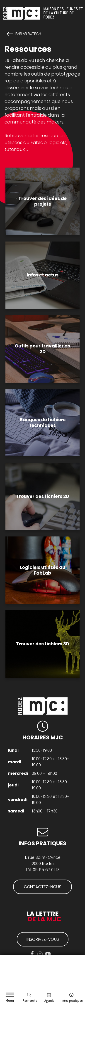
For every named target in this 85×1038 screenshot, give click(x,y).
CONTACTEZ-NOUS (42, 887)
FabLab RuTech (28, 34)
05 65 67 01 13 (46, 869)
